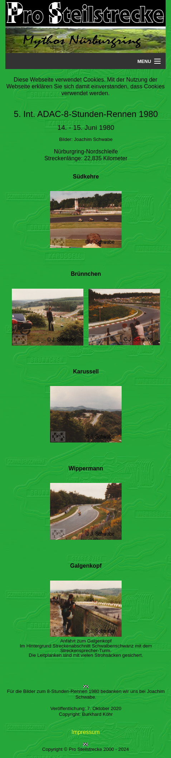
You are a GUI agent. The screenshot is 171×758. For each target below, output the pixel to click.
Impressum (85, 732)
